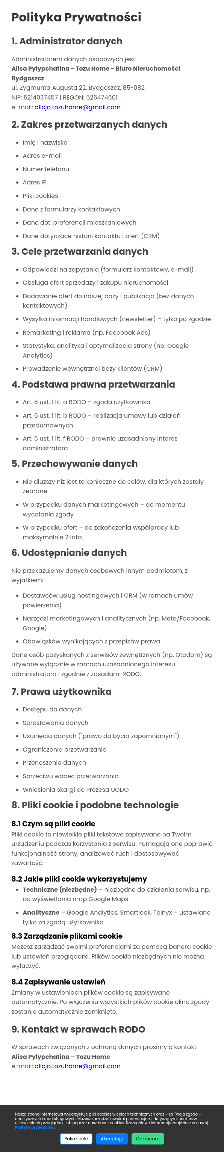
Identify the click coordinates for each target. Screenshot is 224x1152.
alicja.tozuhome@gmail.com (78, 107)
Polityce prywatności (35, 1127)
